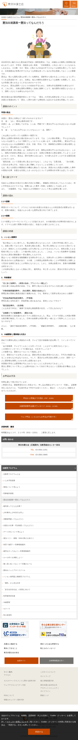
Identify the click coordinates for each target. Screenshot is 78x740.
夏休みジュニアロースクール (14, 570)
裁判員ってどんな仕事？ (12, 506)
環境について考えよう (11, 487)
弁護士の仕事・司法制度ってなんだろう (18, 525)
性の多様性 (7, 615)
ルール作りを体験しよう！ (13, 557)
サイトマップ (45, 676)
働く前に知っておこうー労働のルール (17, 564)
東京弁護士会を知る (11, 653)
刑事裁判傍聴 (8, 493)
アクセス (7, 675)
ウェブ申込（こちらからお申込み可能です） (39, 417)
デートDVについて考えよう (13, 532)
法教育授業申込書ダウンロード (39, 406)
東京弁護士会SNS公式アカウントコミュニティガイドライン (49, 688)
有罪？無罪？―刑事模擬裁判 (14, 545)
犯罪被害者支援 (9, 596)
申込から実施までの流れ (39, 398)
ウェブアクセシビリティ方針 (15, 685)
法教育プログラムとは (11, 474)
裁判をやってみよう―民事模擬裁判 (16, 551)
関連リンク (44, 695)
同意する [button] (39, 732)
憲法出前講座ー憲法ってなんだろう (16, 500)
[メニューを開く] (73, 4)
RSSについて (9, 695)
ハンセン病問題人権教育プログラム (16, 577)
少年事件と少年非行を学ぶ (13, 513)
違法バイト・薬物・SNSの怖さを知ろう (18, 538)
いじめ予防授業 (9, 480)
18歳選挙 (6, 602)
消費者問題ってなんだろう (13, 519)
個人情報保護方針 (47, 681)
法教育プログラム (10, 468)
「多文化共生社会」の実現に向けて (16, 589)
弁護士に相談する (10, 644)
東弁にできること (10, 648)
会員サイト (21, 661)
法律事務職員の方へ (56, 661)
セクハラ (6, 609)
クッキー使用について (18, 722)
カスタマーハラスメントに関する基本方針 (20, 681)
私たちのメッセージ (47, 648)
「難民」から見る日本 (11, 583)
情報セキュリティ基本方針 (14, 700)
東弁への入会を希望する (49, 644)
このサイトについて (47, 672)
